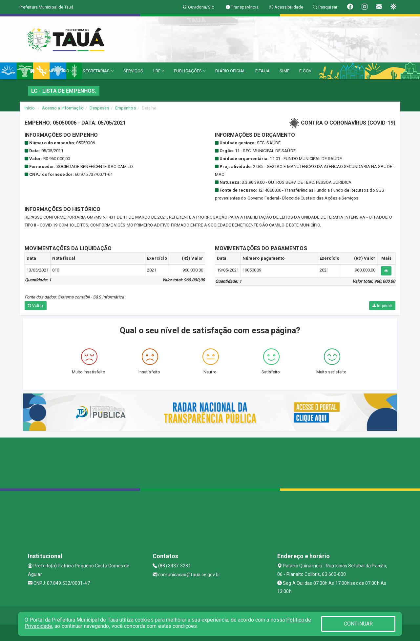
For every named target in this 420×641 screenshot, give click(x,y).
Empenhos (125, 108)
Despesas (99, 108)
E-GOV (305, 70)
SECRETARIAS (98, 70)
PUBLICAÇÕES (189, 70)
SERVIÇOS (133, 70)
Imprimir (382, 305)
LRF (158, 70)
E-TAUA (262, 70)
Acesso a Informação (63, 108)
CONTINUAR (358, 624)
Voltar (35, 305)
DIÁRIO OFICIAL (230, 70)
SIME (284, 70)
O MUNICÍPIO (59, 70)
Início (30, 108)
